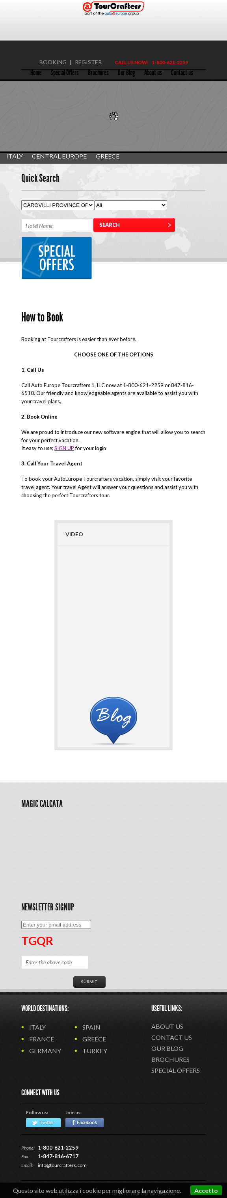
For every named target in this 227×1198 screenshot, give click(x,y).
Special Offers (175, 1070)
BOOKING (53, 62)
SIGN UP (64, 448)
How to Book (42, 317)
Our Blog (167, 1048)
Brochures (170, 1059)
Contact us (171, 1037)
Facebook (84, 1122)
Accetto (206, 1190)
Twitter (43, 1122)
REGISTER (88, 62)
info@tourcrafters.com (62, 1165)
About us (167, 1026)
